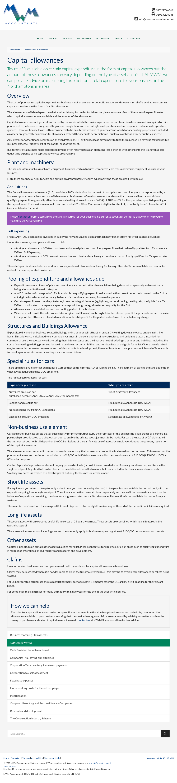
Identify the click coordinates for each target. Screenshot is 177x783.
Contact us (133, 38)
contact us (24, 216)
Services (67, 38)
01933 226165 (163, 14)
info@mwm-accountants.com (154, 19)
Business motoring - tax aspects (29, 634)
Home (40, 38)
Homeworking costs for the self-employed (35, 688)
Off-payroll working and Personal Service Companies (41, 703)
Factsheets (84, 38)
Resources (102, 38)
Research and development (26, 710)
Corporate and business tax (36, 50)
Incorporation (18, 695)
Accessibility (37, 758)
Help (57, 758)
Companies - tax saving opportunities (32, 657)
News (118, 38)
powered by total (160, 758)
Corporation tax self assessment (29, 672)
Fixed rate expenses (21, 680)
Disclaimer (49, 758)
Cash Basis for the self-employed (29, 650)
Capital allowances (21, 642)
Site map (26, 758)
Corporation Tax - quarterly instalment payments (39, 665)
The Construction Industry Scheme (30, 718)
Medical (53, 38)
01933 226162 (163, 10)
